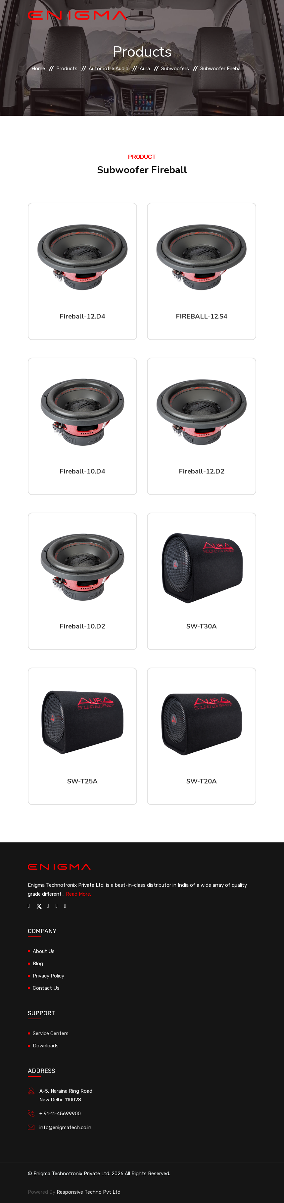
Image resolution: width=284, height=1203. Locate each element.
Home (38, 69)
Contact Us (46, 988)
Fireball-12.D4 (82, 316)
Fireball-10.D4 (82, 471)
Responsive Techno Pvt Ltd (88, 1192)
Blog (38, 964)
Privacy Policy (48, 976)
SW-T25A (82, 781)
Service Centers (51, 1033)
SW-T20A (201, 781)
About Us (44, 951)
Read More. (78, 894)
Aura (145, 69)
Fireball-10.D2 (82, 626)
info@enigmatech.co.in (65, 1127)
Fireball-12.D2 (201, 471)
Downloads (46, 1046)
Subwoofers (175, 69)
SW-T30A (201, 626)
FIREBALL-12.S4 (201, 316)
